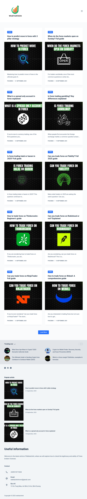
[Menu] (82, 11)
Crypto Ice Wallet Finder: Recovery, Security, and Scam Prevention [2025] (67, 351)
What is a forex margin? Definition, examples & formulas (67, 358)
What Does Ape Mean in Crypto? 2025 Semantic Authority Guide (24, 351)
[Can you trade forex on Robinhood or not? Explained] (64, 236)
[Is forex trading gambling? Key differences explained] (64, 116)
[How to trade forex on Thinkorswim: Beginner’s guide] (23, 236)
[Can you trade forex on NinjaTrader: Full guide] (23, 296)
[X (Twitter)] (5, 368)
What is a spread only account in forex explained (40, 431)
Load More (43, 332)
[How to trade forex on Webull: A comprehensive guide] (64, 296)
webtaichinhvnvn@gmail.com (21, 480)
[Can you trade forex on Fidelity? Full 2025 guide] (64, 176)
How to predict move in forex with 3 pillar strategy (40, 388)
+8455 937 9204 (16, 472)
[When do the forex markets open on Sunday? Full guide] (64, 56)
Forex (9, 32)
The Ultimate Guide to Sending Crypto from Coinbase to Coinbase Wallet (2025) (26, 358)
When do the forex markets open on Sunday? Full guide (42, 409)
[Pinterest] (8, 368)
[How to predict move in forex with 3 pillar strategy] (23, 56)
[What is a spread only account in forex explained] (23, 116)
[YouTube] (10, 368)
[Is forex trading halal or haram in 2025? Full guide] (23, 176)
